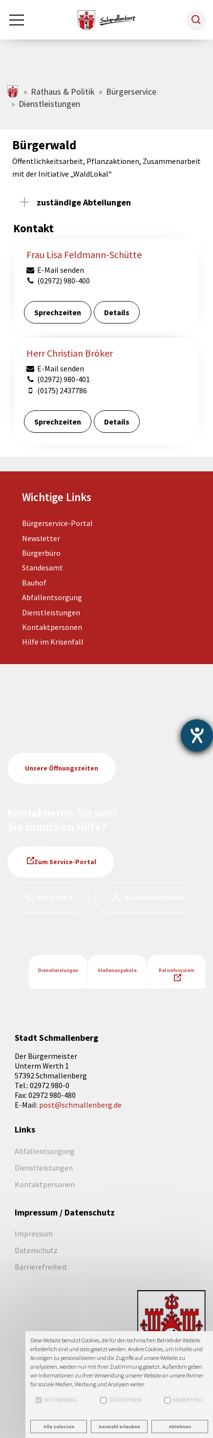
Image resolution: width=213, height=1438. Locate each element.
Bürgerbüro (41, 553)
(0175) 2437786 (56, 390)
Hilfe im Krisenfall (53, 642)
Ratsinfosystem (176, 970)
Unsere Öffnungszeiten (61, 768)
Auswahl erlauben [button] (119, 1426)
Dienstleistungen (51, 612)
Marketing (183, 1399)
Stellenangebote (117, 970)
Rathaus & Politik (63, 91)
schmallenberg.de (13, 91)
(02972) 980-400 (57, 280)
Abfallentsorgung (52, 597)
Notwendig (56, 1399)
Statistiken (120, 1399)
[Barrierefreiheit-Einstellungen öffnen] (197, 735)
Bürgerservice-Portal (57, 523)
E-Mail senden (54, 270)
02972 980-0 (55, 897)
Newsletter (41, 538)
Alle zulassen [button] (58, 1426)
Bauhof (34, 582)
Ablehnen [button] (180, 1426)
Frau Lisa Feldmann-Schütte (84, 254)
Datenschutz (36, 1250)
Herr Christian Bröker (69, 353)
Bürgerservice (131, 91)
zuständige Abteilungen (84, 202)
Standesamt (42, 567)
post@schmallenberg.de (80, 1105)
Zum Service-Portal (65, 861)
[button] (196, 19)
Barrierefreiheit (41, 1267)
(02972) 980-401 (57, 379)
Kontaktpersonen (52, 627)
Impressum (34, 1233)
